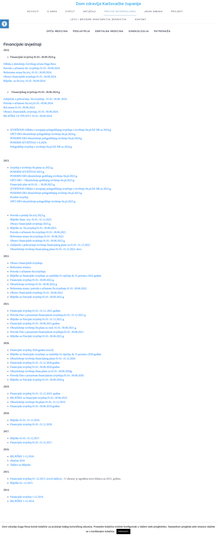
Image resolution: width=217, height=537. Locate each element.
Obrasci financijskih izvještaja (26, 263)
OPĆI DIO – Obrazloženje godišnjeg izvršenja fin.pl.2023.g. (42, 180)
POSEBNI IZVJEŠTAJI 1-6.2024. (28, 142)
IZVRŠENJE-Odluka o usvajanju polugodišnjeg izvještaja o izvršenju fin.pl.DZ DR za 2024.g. (60, 129)
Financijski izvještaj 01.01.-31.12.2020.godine (35, 362)
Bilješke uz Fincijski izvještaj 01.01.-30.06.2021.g (37, 336)
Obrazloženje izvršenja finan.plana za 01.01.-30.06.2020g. (41, 371)
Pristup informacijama (120, 11)
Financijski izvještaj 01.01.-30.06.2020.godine (35, 367)
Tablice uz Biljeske (20, 464)
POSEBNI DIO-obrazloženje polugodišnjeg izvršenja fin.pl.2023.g (46, 192)
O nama (52, 11)
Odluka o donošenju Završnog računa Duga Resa (29, 63)
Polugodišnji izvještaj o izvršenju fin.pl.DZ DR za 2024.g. (41, 146)
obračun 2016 (17, 460)
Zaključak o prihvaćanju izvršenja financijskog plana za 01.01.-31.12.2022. (50, 244)
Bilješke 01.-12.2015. (21, 482)
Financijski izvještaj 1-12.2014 (26, 496)
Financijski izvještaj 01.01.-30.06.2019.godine (35, 406)
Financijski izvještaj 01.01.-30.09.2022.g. (32, 279)
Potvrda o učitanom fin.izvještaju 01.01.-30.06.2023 (38, 232)
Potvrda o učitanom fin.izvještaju (28, 271)
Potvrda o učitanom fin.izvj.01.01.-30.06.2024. (28, 103)
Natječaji (89, 11)
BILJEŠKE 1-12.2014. (22, 501)
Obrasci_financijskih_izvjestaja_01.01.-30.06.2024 (30, 111)
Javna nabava (153, 11)
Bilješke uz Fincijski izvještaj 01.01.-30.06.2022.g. (37, 296)
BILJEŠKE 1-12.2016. (22, 456)
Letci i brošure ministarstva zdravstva (98, 19)
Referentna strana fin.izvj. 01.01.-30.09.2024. (27, 72)
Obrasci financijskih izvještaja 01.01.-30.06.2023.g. (37, 240)
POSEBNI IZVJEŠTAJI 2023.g (27, 171)
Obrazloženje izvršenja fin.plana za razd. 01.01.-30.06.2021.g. (43, 327)
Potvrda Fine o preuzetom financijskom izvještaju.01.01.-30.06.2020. (47, 375)
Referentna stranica (20, 267)
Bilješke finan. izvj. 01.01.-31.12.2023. (31, 219)
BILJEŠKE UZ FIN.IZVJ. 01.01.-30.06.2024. (27, 115)
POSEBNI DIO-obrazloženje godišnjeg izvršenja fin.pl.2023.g (43, 176)
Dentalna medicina (109, 31)
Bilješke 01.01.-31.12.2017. (25, 438)
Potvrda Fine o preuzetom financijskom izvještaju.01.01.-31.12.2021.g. (48, 315)
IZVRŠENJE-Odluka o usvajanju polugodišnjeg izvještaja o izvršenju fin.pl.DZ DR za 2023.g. (60, 188)
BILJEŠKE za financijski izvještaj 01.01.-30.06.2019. (39, 397)
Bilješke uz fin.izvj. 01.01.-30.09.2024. (24, 80)
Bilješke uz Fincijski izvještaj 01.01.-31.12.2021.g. (37, 319)
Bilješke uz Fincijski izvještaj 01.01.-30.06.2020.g (37, 379)
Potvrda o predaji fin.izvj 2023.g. (27, 215)
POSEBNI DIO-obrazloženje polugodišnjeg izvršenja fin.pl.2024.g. (46, 138)
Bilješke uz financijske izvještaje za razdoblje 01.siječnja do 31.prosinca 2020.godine (55, 354)
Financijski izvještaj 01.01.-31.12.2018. (31, 424)
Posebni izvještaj (19, 197)
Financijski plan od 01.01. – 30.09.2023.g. (32, 184)
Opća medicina (57, 31)
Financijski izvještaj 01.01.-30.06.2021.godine (35, 323)
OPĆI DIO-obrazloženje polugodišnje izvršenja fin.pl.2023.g (42, 201)
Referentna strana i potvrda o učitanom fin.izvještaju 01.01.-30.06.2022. (48, 288)
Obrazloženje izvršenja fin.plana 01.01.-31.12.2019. (38, 402)
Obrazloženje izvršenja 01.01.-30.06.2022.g (33, 284)
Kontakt (140, 19)
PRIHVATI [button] (123, 531)
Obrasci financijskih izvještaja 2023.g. (30, 223)
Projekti (177, 11)
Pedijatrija (81, 31)
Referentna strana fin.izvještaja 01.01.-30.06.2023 (36, 236)
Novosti (33, 11)
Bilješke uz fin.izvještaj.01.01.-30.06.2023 (33, 228)
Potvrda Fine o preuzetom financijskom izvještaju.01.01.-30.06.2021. (47, 331)
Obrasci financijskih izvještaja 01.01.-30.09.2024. (30, 76)
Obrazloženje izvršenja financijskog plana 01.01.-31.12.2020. (43, 358)
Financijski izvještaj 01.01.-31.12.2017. (31, 442)
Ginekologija (139, 31)
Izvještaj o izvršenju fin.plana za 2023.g (31, 167)
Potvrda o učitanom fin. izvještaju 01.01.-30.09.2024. (31, 68)
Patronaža (162, 31)
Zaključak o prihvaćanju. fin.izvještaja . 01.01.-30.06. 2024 (34, 99)
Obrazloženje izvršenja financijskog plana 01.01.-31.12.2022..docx (46, 249)
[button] (4, 23)
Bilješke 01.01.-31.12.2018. (25, 420)
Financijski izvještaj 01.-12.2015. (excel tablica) (36, 478)
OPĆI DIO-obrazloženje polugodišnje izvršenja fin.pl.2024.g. (43, 134)
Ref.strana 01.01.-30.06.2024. (19, 107)
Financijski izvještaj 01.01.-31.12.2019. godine (35, 393)
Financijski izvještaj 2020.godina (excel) (32, 350)
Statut (70, 11)
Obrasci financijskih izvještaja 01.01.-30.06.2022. (36, 292)
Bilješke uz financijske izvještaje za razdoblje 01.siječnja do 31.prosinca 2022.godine (55, 275)
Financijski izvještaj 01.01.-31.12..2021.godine (35, 310)
